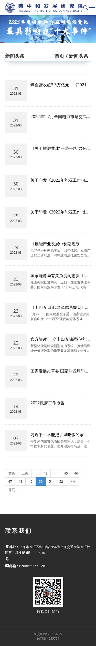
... (36, 473)
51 (51, 481)
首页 (59, 56)
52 (61, 481)
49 (31, 481)
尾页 (11, 489)
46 (76, 473)
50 (41, 481)
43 (45, 473)
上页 (25, 473)
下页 (72, 481)
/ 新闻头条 (76, 56)
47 (10, 481)
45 (66, 473)
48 (20, 481)
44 (56, 473)
